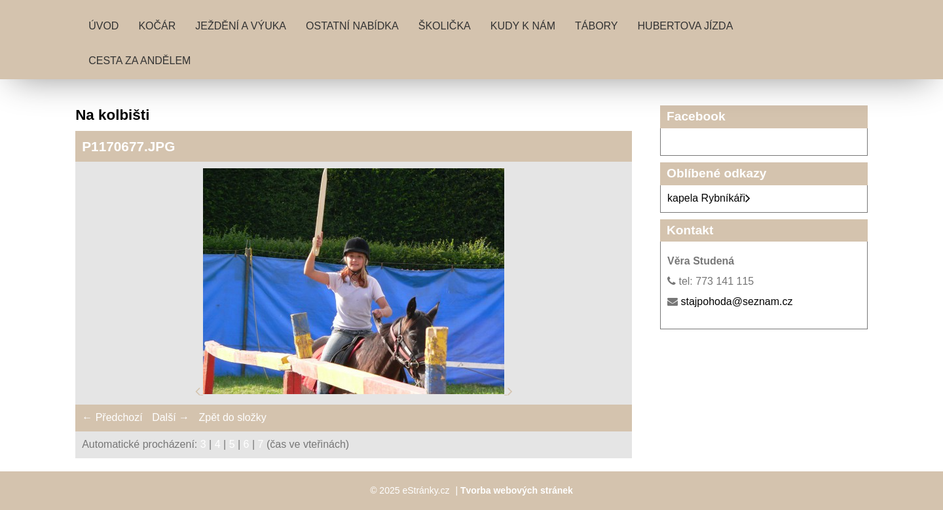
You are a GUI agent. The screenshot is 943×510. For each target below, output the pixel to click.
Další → (170, 417)
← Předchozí (112, 417)
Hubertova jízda (685, 25)
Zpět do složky (232, 417)
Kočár (157, 25)
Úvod (103, 25)
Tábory (596, 25)
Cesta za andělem (139, 60)
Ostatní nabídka (352, 25)
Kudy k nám (522, 25)
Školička (444, 25)
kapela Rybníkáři (708, 198)
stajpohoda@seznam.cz (736, 301)
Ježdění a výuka (240, 25)
